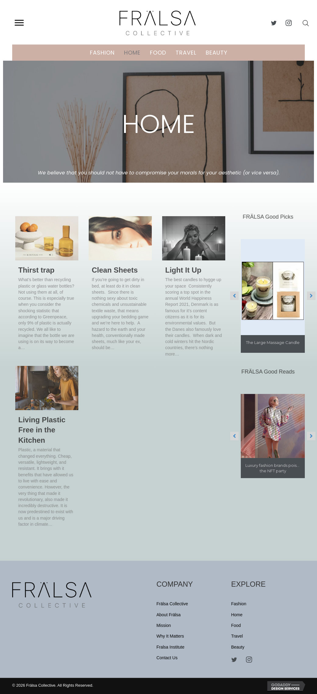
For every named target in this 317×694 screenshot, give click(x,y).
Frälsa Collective (172, 603)
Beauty (216, 52)
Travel (186, 52)
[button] (19, 23)
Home (132, 52)
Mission (163, 625)
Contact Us (166, 657)
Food (158, 52)
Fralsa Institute (170, 647)
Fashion (102, 52)
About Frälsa (168, 614)
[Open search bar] (306, 23)
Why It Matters (170, 636)
